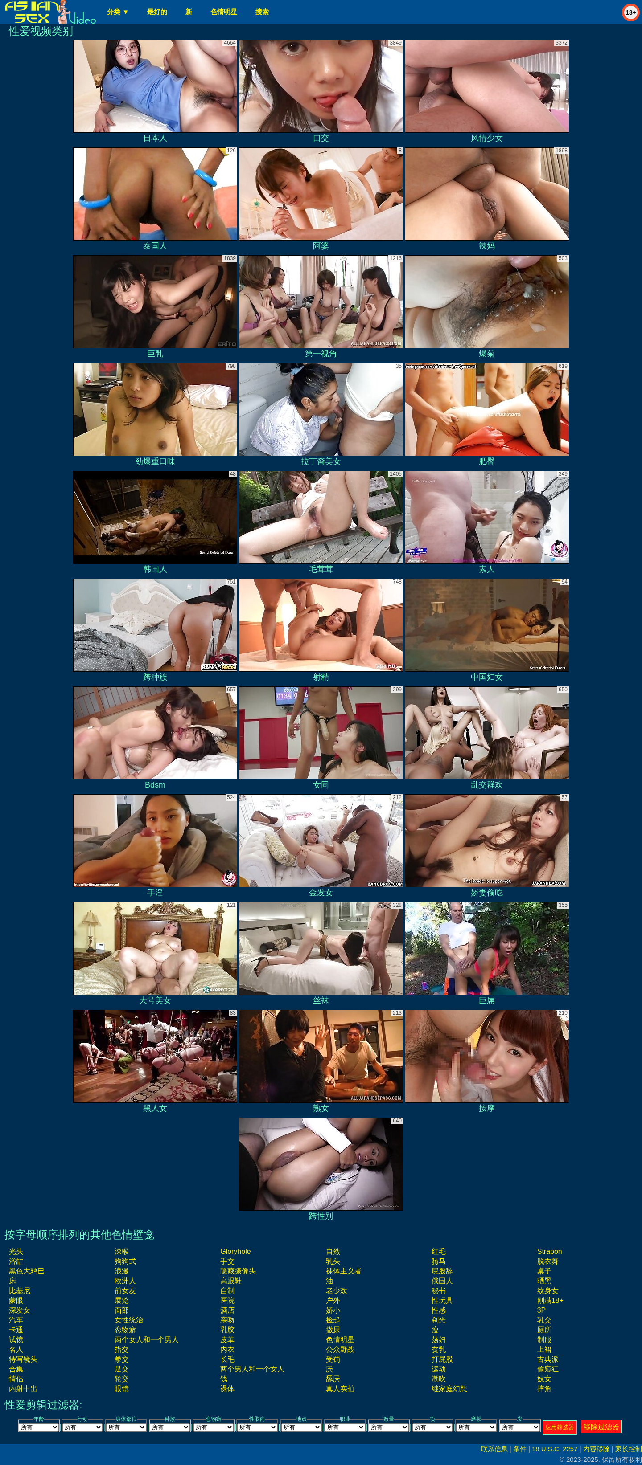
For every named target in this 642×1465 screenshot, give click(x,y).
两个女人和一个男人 (147, 1339)
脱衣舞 (548, 1261)
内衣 (227, 1349)
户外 (333, 1300)
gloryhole (235, 1251)
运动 (439, 1369)
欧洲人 (125, 1281)
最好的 (157, 12)
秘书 (439, 1290)
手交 (227, 1261)
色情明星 (223, 12)
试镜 (16, 1339)
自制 (227, 1290)
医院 (227, 1300)
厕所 (544, 1330)
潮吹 (439, 1379)
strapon (549, 1251)
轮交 (122, 1379)
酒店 (227, 1310)
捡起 (333, 1320)
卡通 (16, 1330)
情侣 (16, 1379)
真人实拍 (340, 1388)
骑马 (439, 1261)
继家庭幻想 (449, 1388)
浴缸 (16, 1261)
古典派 (548, 1359)
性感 (439, 1310)
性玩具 (442, 1300)
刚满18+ (550, 1300)
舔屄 (333, 1379)
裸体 (227, 1388)
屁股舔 (442, 1271)
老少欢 (336, 1290)
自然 (333, 1251)
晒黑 (544, 1281)
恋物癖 (125, 1330)
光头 (16, 1251)
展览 (122, 1300)
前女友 (125, 1290)
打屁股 (442, 1359)
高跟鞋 (231, 1281)
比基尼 (19, 1290)
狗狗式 (125, 1261)
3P (541, 1310)
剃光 (439, 1320)
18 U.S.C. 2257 (555, 1449)
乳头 (333, 1261)
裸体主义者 (344, 1271)
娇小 (333, 1310)
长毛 (227, 1359)
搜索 (262, 12)
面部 (122, 1310)
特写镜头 (23, 1359)
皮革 (227, 1339)
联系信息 (494, 1449)
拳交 (122, 1359)
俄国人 (442, 1281)
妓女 (544, 1379)
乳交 (544, 1320)
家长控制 (628, 1449)
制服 (544, 1339)
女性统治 (129, 1320)
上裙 (544, 1349)
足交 (122, 1369)
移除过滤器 (601, 1427)
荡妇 (439, 1339)
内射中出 (23, 1388)
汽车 (16, 1320)
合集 (16, 1369)
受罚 (333, 1359)
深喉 (122, 1251)
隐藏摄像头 (238, 1271)
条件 (520, 1449)
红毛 (439, 1251)
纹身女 (548, 1290)
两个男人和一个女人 (252, 1369)
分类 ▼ (118, 12)
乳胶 (227, 1330)
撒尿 (333, 1330)
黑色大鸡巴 (27, 1271)
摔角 (544, 1388)
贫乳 (439, 1349)
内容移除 (596, 1449)
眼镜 (122, 1388)
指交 (122, 1349)
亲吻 (227, 1320)
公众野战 (340, 1349)
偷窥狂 (548, 1369)
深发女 (19, 1310)
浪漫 (122, 1271)
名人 (16, 1349)
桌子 (544, 1271)
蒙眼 (16, 1300)
